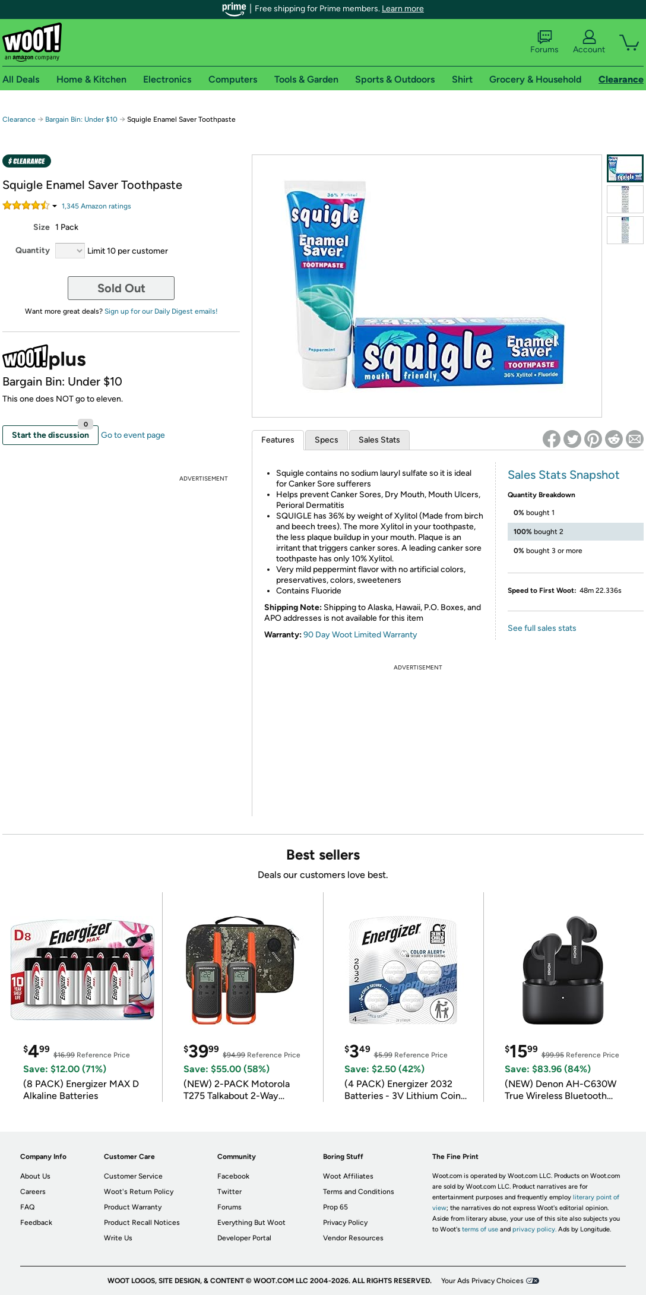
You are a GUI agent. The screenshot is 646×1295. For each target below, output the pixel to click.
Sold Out (121, 288)
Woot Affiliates (348, 1176)
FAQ (27, 1207)
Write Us (118, 1238)
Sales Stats (379, 440)
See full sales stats (542, 628)
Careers (33, 1191)
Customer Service (133, 1176)
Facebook (233, 1176)
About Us (35, 1176)
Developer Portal (244, 1238)
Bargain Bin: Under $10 (81, 119)
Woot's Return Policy (138, 1191)
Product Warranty (133, 1207)
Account (589, 42)
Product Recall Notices (142, 1222)
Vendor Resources (353, 1238)
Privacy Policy (345, 1222)
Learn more (403, 9)
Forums (544, 42)
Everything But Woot (251, 1222)
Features (277, 440)
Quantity (32, 250)
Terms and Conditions (358, 1191)
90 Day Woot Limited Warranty (360, 635)
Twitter (229, 1191)
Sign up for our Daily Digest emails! (161, 311)
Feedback (36, 1222)
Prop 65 (335, 1207)
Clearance (19, 119)
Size (41, 227)
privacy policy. (534, 1229)
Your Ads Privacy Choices (482, 1281)
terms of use (480, 1229)
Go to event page (133, 435)
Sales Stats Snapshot (564, 475)
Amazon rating (96, 206)
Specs (326, 440)
